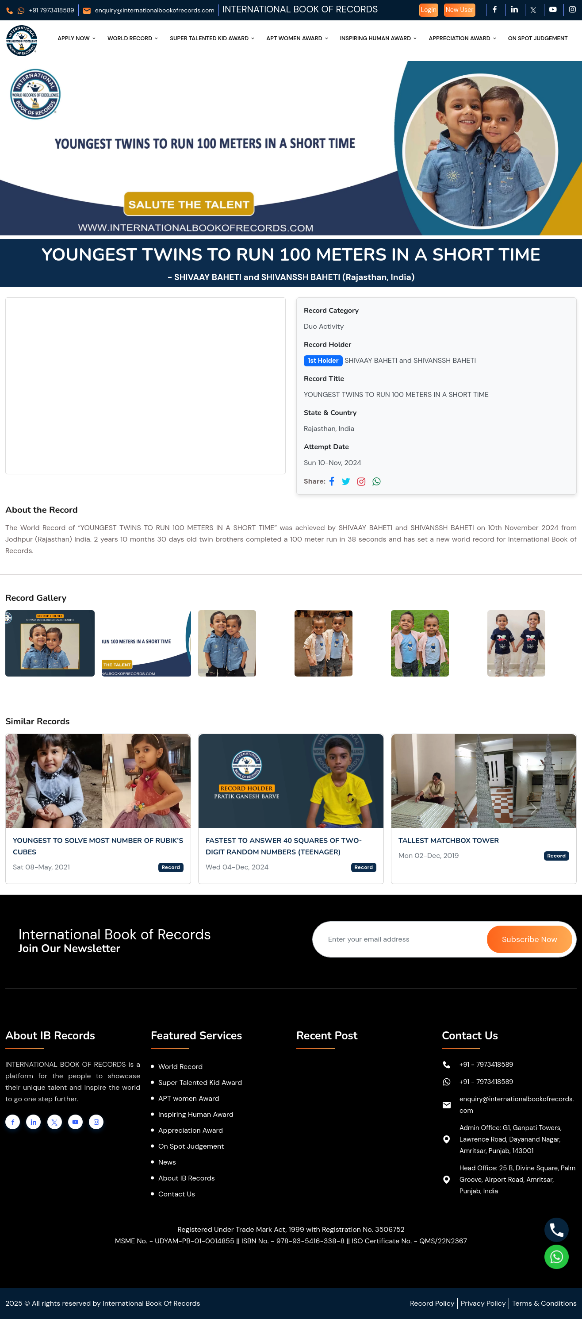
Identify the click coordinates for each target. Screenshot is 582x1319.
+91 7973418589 (39, 10)
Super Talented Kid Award (213, 38)
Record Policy (432, 1303)
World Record (133, 38)
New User (460, 10)
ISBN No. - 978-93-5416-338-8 (293, 1241)
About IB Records (186, 1178)
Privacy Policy (483, 1303)
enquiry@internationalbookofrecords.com (148, 10)
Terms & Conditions (544, 1303)
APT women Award (188, 1098)
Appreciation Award (463, 38)
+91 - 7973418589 (486, 1064)
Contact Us (176, 1194)
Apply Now (77, 38)
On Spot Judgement (538, 38)
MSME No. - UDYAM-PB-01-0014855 (174, 1241)
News (167, 1162)
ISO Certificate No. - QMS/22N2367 (409, 1241)
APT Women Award (297, 38)
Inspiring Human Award (379, 38)
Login (428, 10)
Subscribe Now (529, 939)
